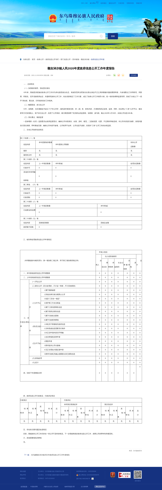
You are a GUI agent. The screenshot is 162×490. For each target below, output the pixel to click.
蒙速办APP (112, 3)
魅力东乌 (133, 52)
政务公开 (63, 52)
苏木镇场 (75, 59)
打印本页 (134, 75)
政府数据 (115, 52)
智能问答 (139, 3)
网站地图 (23, 471)
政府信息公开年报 (97, 59)
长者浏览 (121, 3)
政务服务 (80, 52)
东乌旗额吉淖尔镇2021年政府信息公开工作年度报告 (50, 455)
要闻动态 (46, 52)
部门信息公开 (66, 59)
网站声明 (23, 475)
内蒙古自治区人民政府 (51, 486)
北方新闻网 (84, 486)
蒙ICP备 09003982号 (83, 478)
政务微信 (103, 3)
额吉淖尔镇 (85, 59)
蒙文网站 (94, 3)
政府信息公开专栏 (52, 59)
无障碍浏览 (130, 3)
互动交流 (98, 52)
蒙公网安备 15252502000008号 (87, 475)
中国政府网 (34, 486)
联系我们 (23, 478)
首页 (29, 53)
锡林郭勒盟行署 (69, 486)
